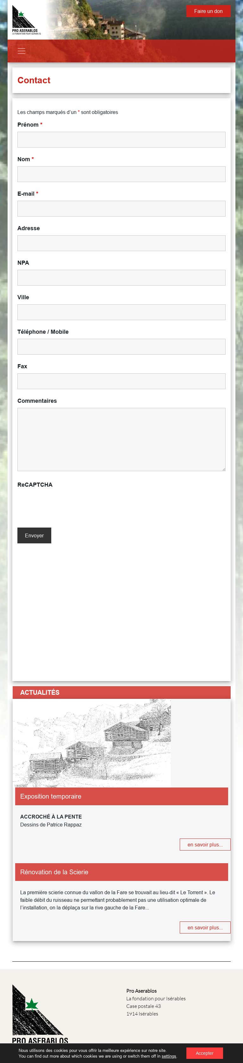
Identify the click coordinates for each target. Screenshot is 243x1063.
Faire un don (208, 11)
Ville (23, 297)
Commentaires (37, 401)
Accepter (205, 1053)
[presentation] (65, 504)
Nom (25, 159)
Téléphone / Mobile (43, 332)
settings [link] (169, 1056)
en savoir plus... (205, 844)
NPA (23, 263)
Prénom (29, 125)
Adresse (28, 228)
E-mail (27, 194)
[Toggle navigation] (21, 51)
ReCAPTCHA (35, 485)
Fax (22, 366)
